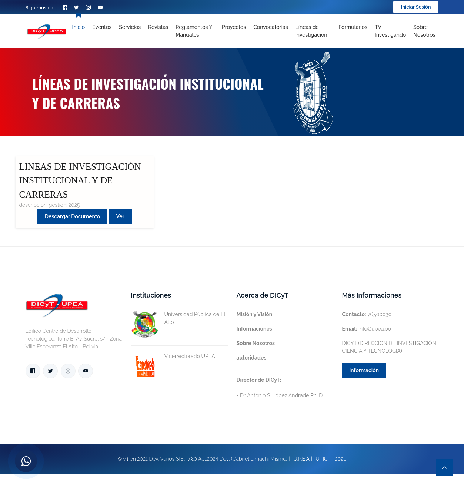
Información (364, 370)
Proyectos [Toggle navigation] (234, 27)
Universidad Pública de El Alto (178, 318)
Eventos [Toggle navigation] (101, 27)
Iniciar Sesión (416, 7)
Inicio (78, 27)
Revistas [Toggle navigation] (158, 27)
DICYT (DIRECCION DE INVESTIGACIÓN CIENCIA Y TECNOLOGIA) (389, 347)
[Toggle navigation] (313, 31)
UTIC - (323, 459)
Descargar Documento (72, 216)
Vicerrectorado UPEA (173, 356)
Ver (120, 216)
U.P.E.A (301, 459)
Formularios (352, 27)
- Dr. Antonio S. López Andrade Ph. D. (280, 387)
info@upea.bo (366, 329)
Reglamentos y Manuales (194, 31)
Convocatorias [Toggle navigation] (270, 27)
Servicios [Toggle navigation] (130, 27)
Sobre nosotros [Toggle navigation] (424, 31)
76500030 (367, 314)
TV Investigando (390, 31)
